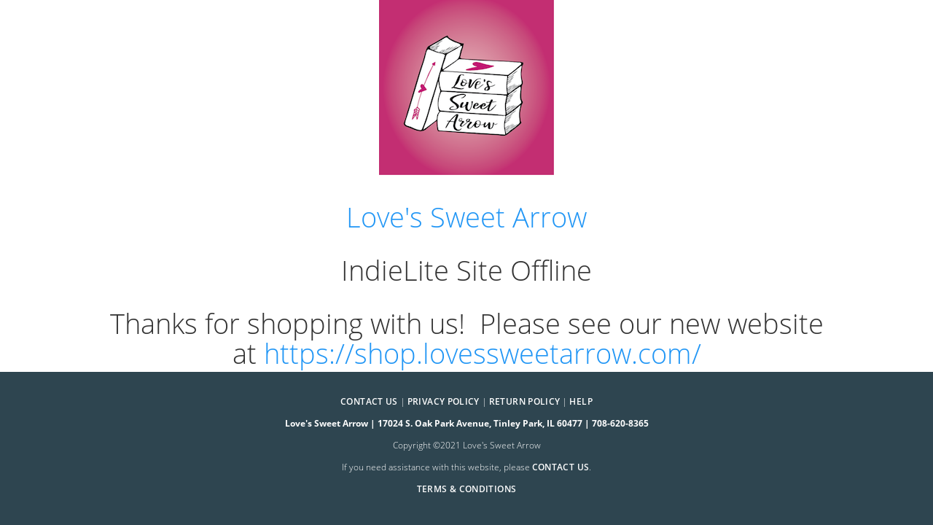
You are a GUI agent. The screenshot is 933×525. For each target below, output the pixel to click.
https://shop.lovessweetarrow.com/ (482, 353)
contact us (561, 467)
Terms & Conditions (466, 489)
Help (580, 401)
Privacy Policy (443, 401)
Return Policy (525, 401)
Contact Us (369, 401)
